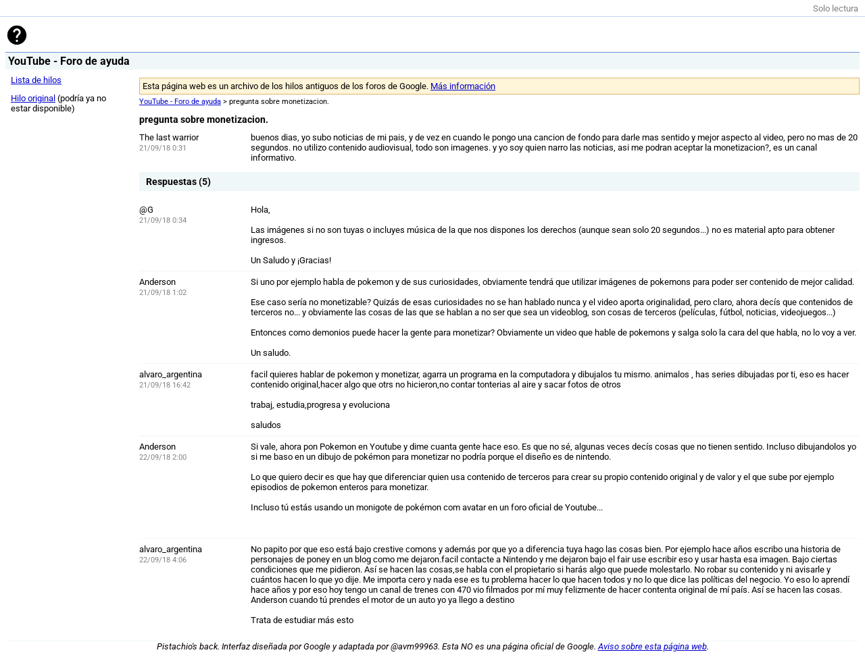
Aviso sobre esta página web (652, 646)
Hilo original (33, 98)
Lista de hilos (36, 80)
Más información (462, 86)
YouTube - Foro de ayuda (180, 101)
